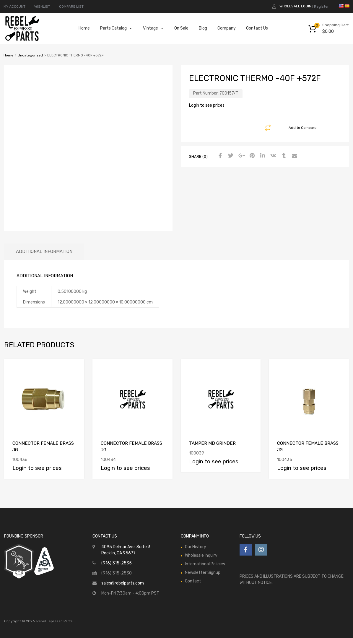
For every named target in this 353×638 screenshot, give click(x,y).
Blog (203, 28)
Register (321, 6)
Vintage (153, 28)
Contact (193, 581)
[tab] (44, 251)
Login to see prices (207, 105)
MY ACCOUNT (14, 6)
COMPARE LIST (71, 6)
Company (226, 28)
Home (84, 28)
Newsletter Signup (202, 572)
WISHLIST (42, 6)
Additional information (44, 251)
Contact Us (257, 28)
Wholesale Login (295, 6)
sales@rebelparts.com (122, 583)
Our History (195, 546)
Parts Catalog (116, 28)
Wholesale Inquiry (201, 555)
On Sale (181, 28)
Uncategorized (30, 55)
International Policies (205, 563)
